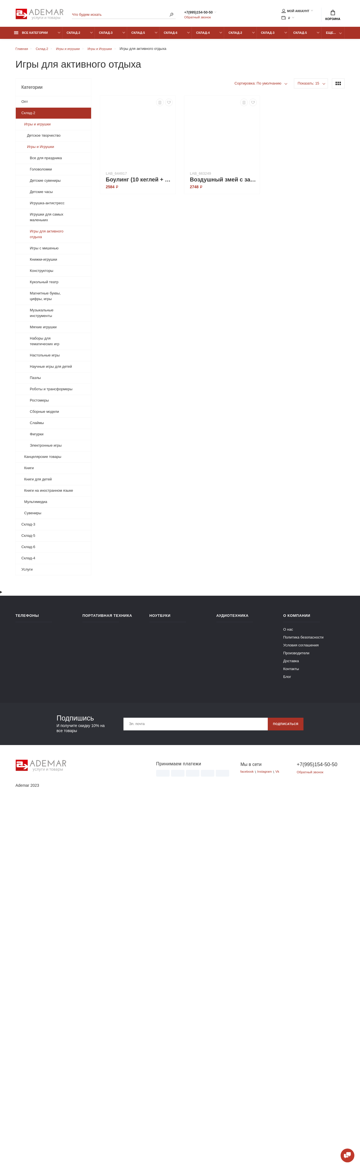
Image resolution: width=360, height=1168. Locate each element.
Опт (24, 105)
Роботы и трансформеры (51, 392)
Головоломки (41, 172)
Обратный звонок (199, 18)
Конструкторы (41, 274)
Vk (281, 1132)
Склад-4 (203, 35)
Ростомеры (39, 403)
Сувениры (32, 516)
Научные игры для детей (51, 369)
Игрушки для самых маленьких (46, 220)
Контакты (291, 1029)
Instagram (267, 1132)
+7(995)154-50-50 (204, 13)
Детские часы (41, 195)
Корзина (332, 15)
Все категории (31, 35)
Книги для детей (38, 482)
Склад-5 (138, 35)
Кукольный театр (44, 285)
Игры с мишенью (44, 251)
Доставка (291, 1021)
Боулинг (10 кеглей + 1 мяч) (139, 182)
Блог (287, 1037)
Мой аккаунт (295, 12)
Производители (296, 1013)
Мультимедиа (35, 505)
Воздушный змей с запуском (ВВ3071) (223, 182)
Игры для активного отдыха (46, 237)
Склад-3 (105, 35)
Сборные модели (44, 415)
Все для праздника (46, 161)
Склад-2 (73, 35)
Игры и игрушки (37, 127)
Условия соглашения (301, 1005)
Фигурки (36, 437)
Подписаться (283, 1084)
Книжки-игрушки (43, 262)
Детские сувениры (45, 183)
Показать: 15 (308, 86)
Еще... (331, 35)
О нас (288, 990)
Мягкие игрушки (43, 330)
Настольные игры (45, 358)
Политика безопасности (303, 998)
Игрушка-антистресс (47, 206)
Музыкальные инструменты (41, 316)
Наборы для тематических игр (44, 344)
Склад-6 (170, 35)
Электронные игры (46, 448)
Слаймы (37, 426)
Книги (29, 471)
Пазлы (35, 381)
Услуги (27, 572)
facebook (247, 1132)
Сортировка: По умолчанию (258, 86)
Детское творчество (43, 138)
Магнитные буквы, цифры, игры (45, 299)
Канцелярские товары (42, 460)
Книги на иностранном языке (48, 493)
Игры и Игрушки (40, 150)
